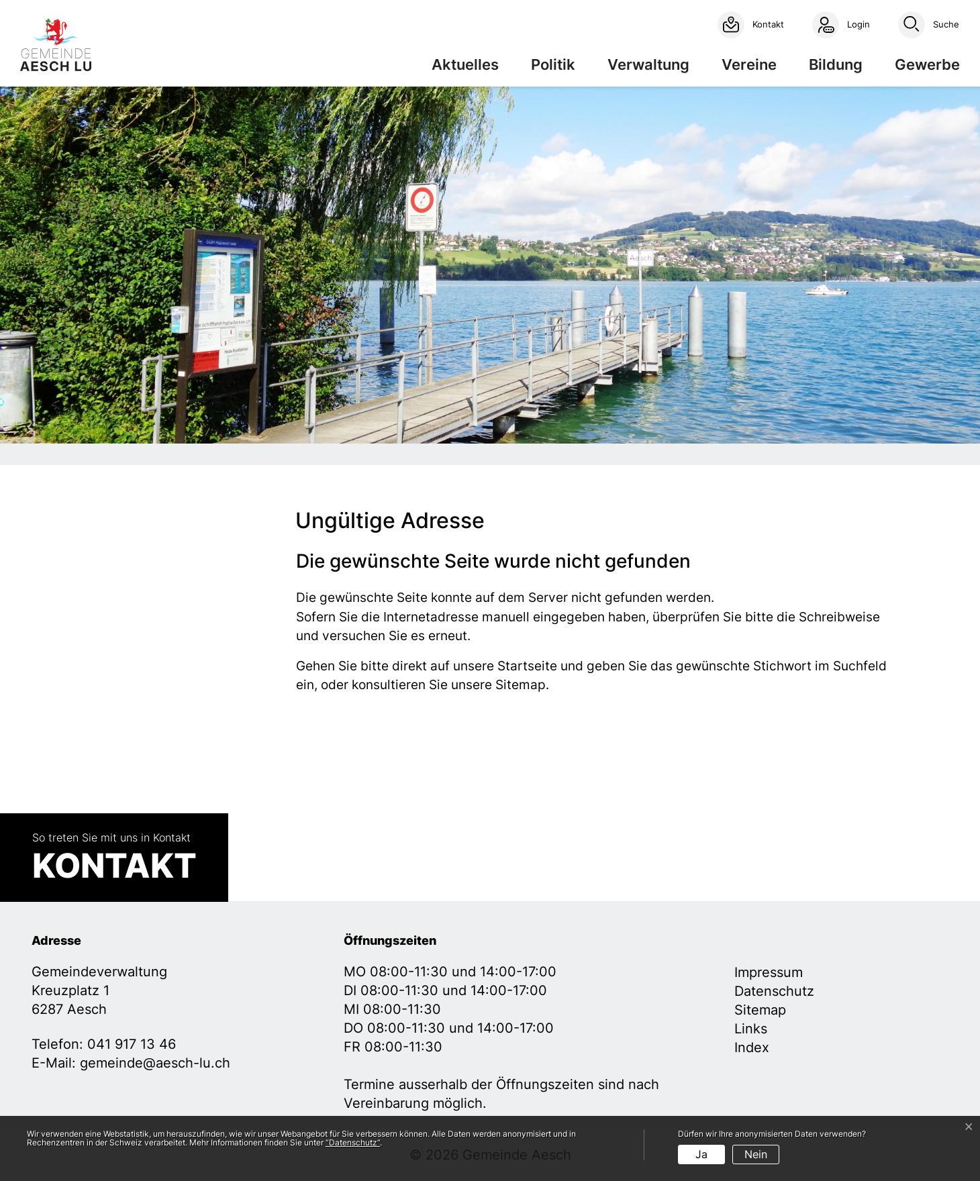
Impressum (768, 972)
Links (750, 1029)
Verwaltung (648, 64)
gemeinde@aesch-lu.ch (155, 1063)
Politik (553, 64)
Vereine (749, 64)
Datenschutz (774, 991)
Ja (701, 1154)
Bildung (836, 64)
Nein (755, 1154)
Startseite (527, 666)
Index (751, 1047)
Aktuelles (465, 64)
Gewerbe (927, 64)
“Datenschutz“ (353, 1142)
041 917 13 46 (131, 1044)
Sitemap (760, 1010)
